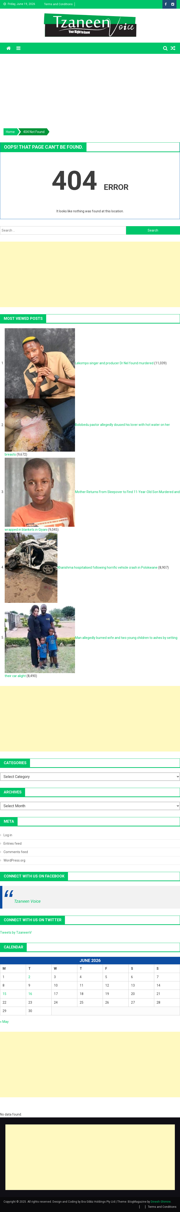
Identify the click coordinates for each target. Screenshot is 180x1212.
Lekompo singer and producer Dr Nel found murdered (114, 363)
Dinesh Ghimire (161, 1201)
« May (4, 1022)
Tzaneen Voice (27, 901)
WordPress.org (14, 860)
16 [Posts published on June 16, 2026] (30, 994)
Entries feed (13, 843)
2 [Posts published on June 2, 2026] (29, 977)
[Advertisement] (90, 89)
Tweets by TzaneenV (16, 932)
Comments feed (16, 852)
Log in (8, 835)
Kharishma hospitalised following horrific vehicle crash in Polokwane (107, 567)
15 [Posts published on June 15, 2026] (4, 994)
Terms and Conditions (58, 4)
